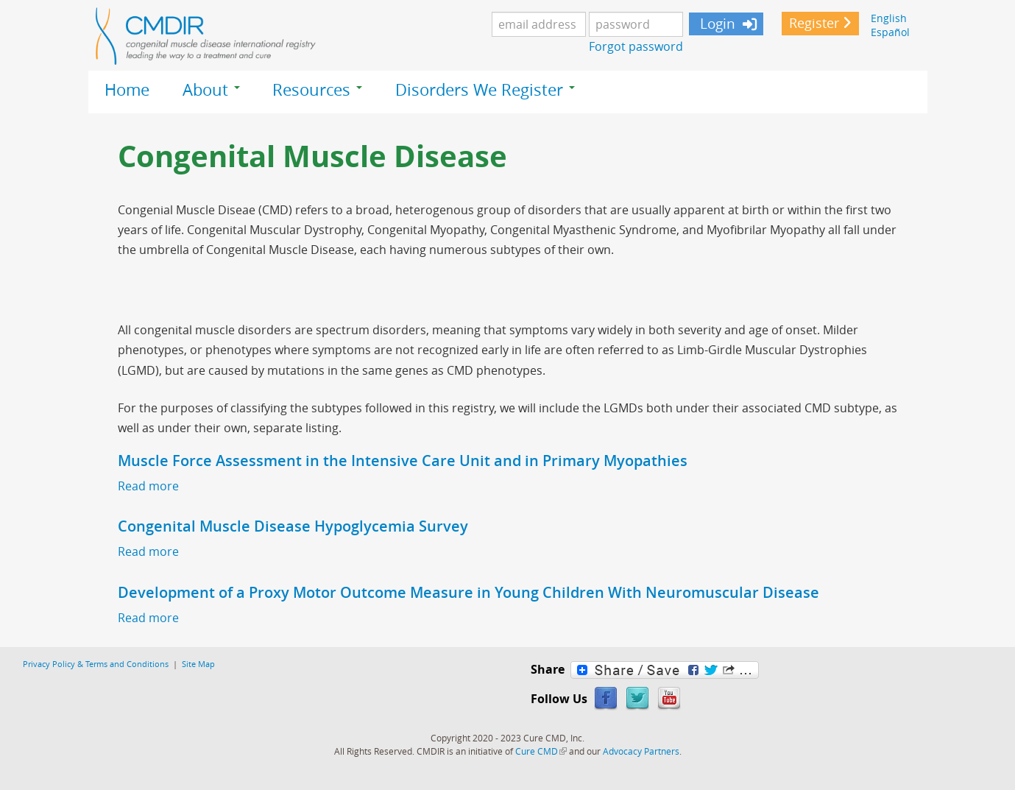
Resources (317, 90)
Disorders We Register (485, 90)
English (889, 18)
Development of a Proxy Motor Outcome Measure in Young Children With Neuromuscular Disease (468, 592)
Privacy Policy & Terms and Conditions (96, 663)
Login (715, 23)
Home (127, 90)
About (211, 90)
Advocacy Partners (641, 751)
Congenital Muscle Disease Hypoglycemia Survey (293, 526)
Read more (148, 486)
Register (814, 23)
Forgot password (636, 46)
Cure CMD (541, 751)
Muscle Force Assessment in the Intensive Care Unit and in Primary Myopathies (402, 460)
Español (890, 32)
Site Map (198, 663)
